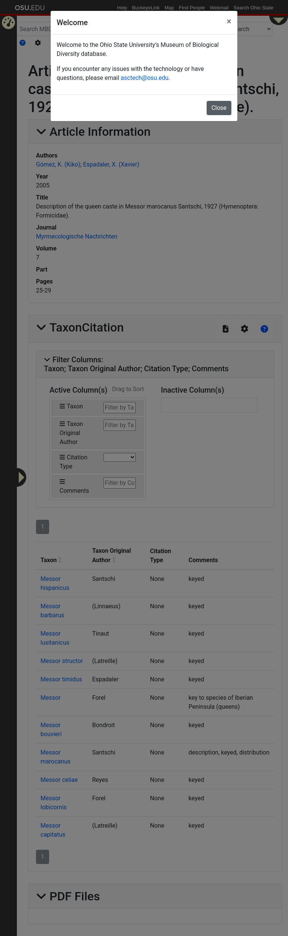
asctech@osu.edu (144, 77)
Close (219, 107)
